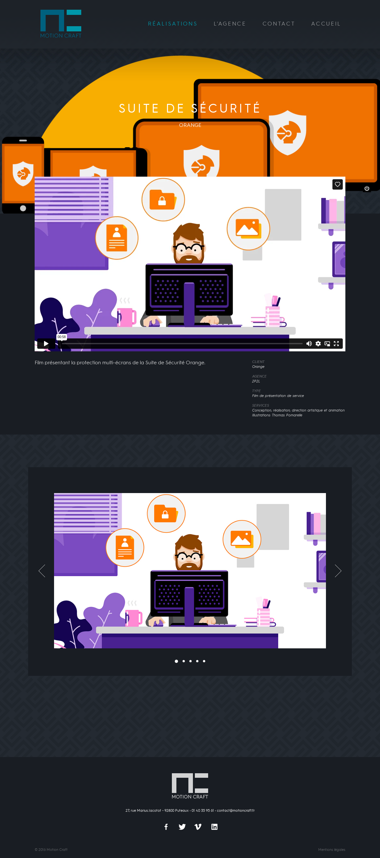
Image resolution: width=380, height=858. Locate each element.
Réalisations (172, 24)
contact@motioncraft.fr (236, 811)
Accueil (326, 24)
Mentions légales (331, 850)
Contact (279, 24)
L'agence (230, 24)
